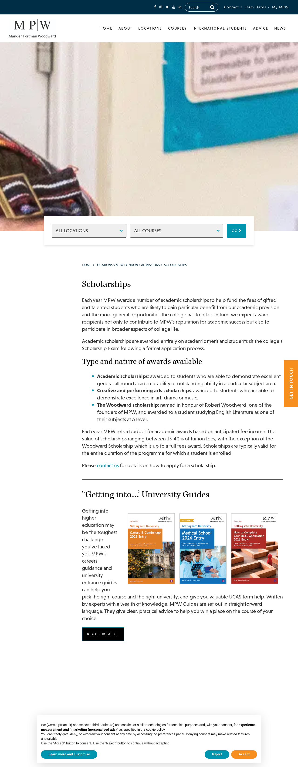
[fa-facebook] (155, 7)
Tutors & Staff (32, 387)
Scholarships (35, 436)
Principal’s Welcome (29, 296)
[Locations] (89, 231)
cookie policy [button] (155, 729)
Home (106, 28)
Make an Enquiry (34, 510)
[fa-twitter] (167, 7)
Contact (231, 7)
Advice (260, 28)
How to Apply (36, 416)
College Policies (30, 449)
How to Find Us (35, 488)
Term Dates (255, 7)
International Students (220, 28)
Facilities (27, 318)
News (280, 28)
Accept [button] (244, 754)
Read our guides (103, 634)
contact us (108, 465)
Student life (30, 328)
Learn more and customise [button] (69, 754)
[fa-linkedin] (180, 7)
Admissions (30, 397)
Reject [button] (217, 754)
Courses (177, 28)
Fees (28, 426)
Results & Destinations (30, 356)
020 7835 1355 (34, 560)
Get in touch (291, 383)
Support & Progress (29, 341)
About (125, 28)
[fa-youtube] (173, 7)
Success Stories (33, 368)
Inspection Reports (33, 464)
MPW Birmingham (32, 520)
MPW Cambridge (31, 530)
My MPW (280, 7)
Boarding (28, 500)
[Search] (212, 7)
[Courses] (176, 231)
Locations (150, 28)
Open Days (33, 407)
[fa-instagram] (160, 7)
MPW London (28, 284)
